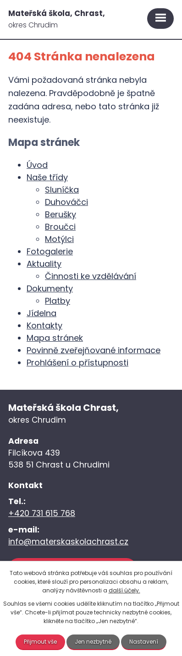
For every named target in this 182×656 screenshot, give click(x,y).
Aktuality (44, 263)
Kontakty (44, 325)
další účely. (124, 590)
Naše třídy (47, 177)
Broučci (60, 226)
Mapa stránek (55, 338)
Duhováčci (66, 202)
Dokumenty (50, 288)
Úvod (37, 165)
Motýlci (59, 239)
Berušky (60, 214)
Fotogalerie (50, 251)
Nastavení (143, 641)
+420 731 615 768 (41, 513)
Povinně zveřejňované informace (93, 350)
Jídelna (41, 313)
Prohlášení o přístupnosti (77, 362)
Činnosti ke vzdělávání (90, 276)
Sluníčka (62, 189)
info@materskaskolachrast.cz (68, 541)
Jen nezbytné (93, 641)
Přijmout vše (40, 641)
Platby (57, 300)
